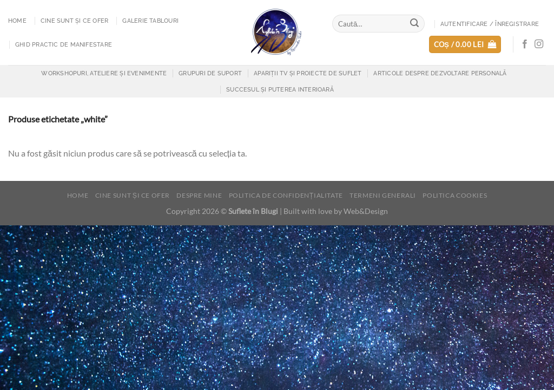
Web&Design (366, 211)
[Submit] (415, 24)
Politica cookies (455, 195)
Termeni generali (382, 195)
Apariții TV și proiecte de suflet (307, 73)
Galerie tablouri (150, 20)
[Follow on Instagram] (539, 44)
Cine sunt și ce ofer (74, 20)
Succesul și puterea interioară (280, 89)
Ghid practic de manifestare (63, 44)
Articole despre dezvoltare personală (439, 73)
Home (17, 20)
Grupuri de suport (210, 73)
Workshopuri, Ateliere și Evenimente (104, 73)
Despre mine (199, 195)
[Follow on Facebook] (524, 44)
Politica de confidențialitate (286, 195)
